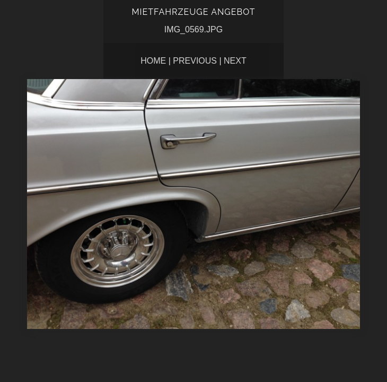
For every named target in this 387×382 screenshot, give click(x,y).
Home (153, 60)
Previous (195, 60)
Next (235, 60)
